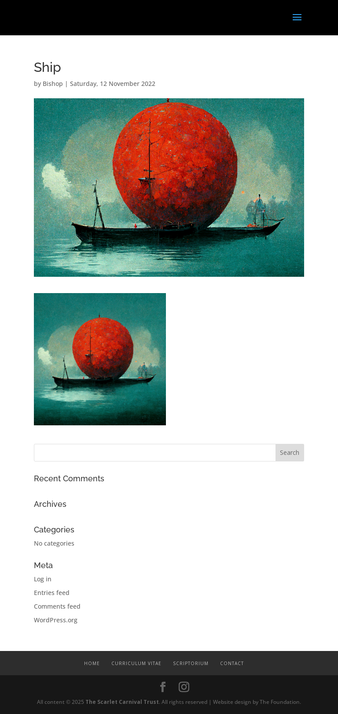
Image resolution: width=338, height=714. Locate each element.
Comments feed (57, 606)
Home (92, 663)
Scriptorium (191, 663)
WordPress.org (55, 620)
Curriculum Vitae (136, 663)
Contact (232, 663)
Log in (42, 579)
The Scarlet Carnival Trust (122, 702)
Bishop (53, 83)
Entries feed (52, 592)
